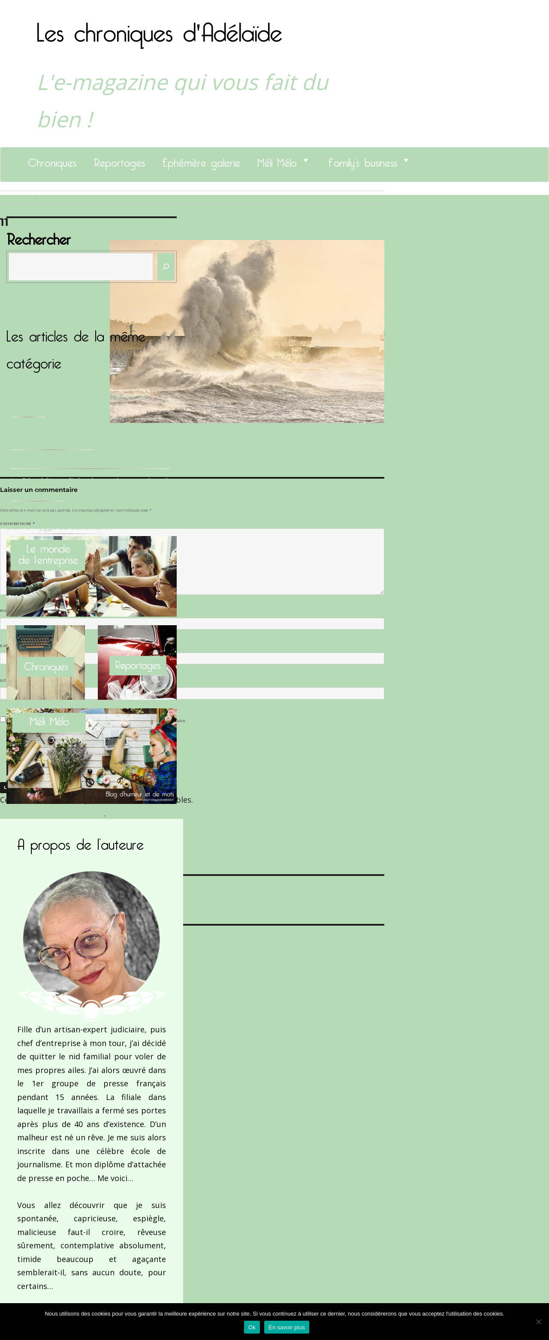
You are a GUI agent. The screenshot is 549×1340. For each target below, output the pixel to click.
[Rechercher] (166, 267)
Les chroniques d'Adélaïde (159, 27)
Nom (7, 611)
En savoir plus (286, 1327)
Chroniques (52, 160)
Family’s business (362, 160)
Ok (252, 1327)
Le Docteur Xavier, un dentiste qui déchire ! (90, 461)
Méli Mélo (277, 160)
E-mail (9, 646)
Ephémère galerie (201, 160)
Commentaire (17, 524)
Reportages (119, 160)
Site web (9, 680)
